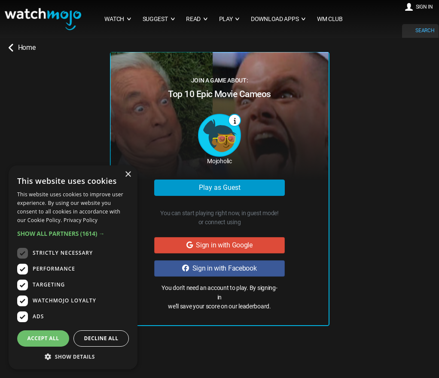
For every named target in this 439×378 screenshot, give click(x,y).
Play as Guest (220, 187)
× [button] (128, 174)
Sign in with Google (219, 245)
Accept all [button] (43, 338)
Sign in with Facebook (219, 268)
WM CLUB (330, 19)
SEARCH (424, 30)
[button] (73, 233)
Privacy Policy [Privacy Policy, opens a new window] (81, 220)
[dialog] (73, 267)
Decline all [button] (101, 338)
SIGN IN (424, 7)
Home (22, 48)
